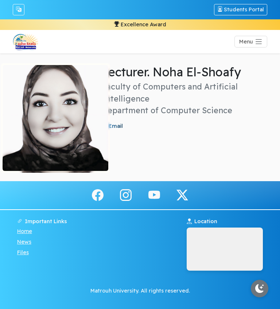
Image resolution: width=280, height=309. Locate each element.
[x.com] (182, 194)
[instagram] (126, 194)
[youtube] (154, 194)
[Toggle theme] (259, 288)
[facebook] (98, 194)
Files (23, 252)
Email (115, 125)
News (24, 242)
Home (24, 231)
